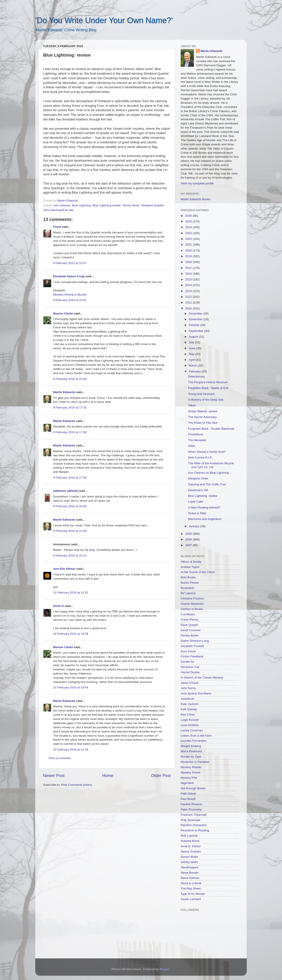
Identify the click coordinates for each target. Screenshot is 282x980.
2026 (189, 215)
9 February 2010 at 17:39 (70, 477)
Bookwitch (187, 588)
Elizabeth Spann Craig (69, 276)
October (194, 325)
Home (107, 775)
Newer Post (54, 775)
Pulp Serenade (190, 820)
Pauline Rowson (191, 804)
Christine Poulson (192, 598)
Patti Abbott (188, 793)
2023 (189, 233)
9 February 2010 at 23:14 (70, 555)
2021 (189, 244)
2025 (189, 221)
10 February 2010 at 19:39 (70, 633)
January (194, 526)
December (196, 313)
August (194, 336)
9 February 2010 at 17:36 (70, 432)
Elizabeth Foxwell (192, 646)
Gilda (191, 445)
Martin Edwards (64, 392)
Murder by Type (191, 756)
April (192, 359)
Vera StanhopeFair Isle (58, 210)
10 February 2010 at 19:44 (70, 687)
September (196, 331)
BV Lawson (188, 593)
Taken (192, 405)
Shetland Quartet (152, 205)
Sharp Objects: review (202, 411)
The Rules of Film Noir (203, 422)
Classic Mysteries (192, 603)
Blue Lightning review (107, 205)
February (195, 371)
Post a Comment (60, 758)
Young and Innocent (201, 394)
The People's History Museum (208, 382)
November (196, 319)
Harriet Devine (190, 672)
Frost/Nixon (195, 434)
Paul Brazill (188, 799)
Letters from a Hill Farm (196, 735)
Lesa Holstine (190, 725)
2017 (189, 268)
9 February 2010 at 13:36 (70, 379)
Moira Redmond (191, 751)
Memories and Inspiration (205, 519)
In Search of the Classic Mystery (202, 677)
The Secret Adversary (202, 417)
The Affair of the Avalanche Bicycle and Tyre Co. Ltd (211, 465)
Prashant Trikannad (193, 814)
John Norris (188, 688)
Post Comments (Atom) (76, 784)
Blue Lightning (81, 205)
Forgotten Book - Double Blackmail (211, 428)
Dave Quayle (189, 625)
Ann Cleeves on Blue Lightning (208, 472)
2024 (189, 227)
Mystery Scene (190, 772)
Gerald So (187, 661)
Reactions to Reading (195, 830)
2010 (189, 308)
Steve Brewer (190, 872)
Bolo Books (188, 577)
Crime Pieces (189, 619)
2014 (189, 285)
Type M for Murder (193, 893)
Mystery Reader (191, 767)
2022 (189, 238)
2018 (189, 262)
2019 (189, 256)
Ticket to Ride (197, 513)
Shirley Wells (189, 862)
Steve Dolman (190, 878)
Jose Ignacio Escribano (196, 693)
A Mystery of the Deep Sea (206, 399)
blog (92, 549)
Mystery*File (189, 777)
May (192, 354)
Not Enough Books (193, 788)
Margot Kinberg (191, 746)
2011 (189, 302)
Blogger (165, 969)
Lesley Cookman (192, 730)
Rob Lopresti (189, 835)
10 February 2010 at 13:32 (70, 592)
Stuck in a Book (191, 883)
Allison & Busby (191, 561)
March (193, 365)
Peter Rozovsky (191, 809)
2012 (189, 296)
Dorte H (58, 606)
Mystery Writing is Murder (70, 294)
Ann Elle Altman (64, 568)
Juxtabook (187, 698)
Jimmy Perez (130, 205)
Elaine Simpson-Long (195, 640)
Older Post (161, 775)
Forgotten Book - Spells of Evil (208, 388)
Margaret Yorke (198, 478)
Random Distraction (194, 825)
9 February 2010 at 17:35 (70, 407)
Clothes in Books (192, 609)
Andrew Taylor (190, 567)
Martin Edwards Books (195, 199)
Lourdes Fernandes (193, 740)
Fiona (57, 226)
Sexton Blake (189, 856)
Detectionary (196, 376)
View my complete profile (197, 183)
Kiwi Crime (188, 714)
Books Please (190, 582)
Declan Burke (190, 635)
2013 (189, 291)
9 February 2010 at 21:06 (70, 531)
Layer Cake (195, 501)
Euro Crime (188, 651)
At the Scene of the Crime (198, 572)
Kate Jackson (190, 704)
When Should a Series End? (207, 451)
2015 (189, 279)
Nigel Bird (187, 783)
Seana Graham (191, 851)
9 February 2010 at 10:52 (70, 300)
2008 (189, 539)
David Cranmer (191, 630)
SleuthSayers (189, 867)
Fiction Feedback (192, 656)
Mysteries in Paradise (195, 762)
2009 (189, 533)
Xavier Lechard (191, 899)
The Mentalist (197, 440)
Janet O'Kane (190, 682)
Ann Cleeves (62, 205)
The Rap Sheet (191, 888)
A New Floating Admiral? (204, 507)
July (192, 342)
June (192, 348)
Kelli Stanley (189, 709)
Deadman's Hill (198, 490)
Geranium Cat (190, 667)
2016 (189, 273)
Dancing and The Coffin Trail (207, 484)
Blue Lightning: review (202, 495)
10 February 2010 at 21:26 (70, 749)
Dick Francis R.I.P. (200, 457)
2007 (189, 545)
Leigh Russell (190, 719)
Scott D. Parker (191, 846)
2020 (189, 250)
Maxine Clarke (63, 313)
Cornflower (188, 614)
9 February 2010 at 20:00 (70, 506)
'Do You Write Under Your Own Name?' (104, 20)
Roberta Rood (190, 841)
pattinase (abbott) (65, 490)
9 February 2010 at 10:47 (70, 263)
